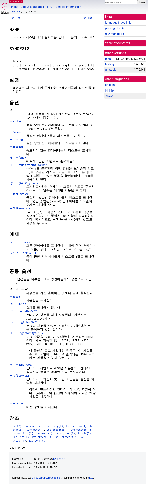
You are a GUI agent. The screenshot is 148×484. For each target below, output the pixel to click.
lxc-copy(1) (55, 426)
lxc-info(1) (21, 436)
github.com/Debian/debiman (46, 478)
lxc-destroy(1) (76, 426)
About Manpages (32, 7)
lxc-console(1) (80, 429)
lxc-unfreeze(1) (65, 436)
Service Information (68, 7)
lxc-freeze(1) (41, 436)
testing (109, 64)
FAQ (49, 7)
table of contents (117, 43)
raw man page (114, 34)
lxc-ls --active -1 (22, 252)
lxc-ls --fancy (19, 242)
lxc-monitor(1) (23, 433)
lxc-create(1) (34, 426)
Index (14, 7)
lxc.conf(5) (37, 440)
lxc (24, 11)
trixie (108, 58)
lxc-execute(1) (57, 429)
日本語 (109, 90)
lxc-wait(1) (44, 433)
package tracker (115, 28)
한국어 (109, 96)
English (110, 85)
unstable (16, 11)
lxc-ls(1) (16, 17)
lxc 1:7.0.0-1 (59, 459)
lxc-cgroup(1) (65, 433)
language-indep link (118, 22)
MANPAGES (16, 1)
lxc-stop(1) (35, 429)
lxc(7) (17, 426)
